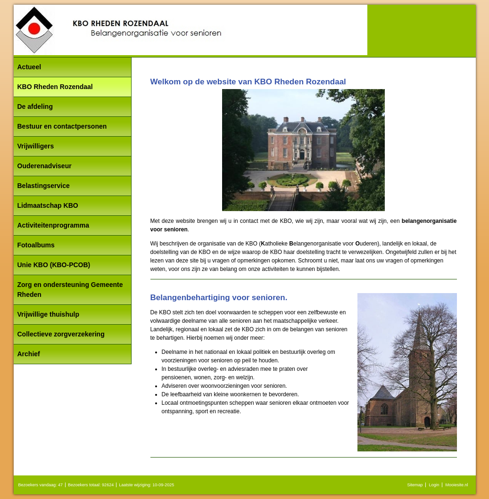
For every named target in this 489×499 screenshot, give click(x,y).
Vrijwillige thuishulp (48, 314)
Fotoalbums (36, 245)
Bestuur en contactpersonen (62, 126)
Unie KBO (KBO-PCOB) (54, 265)
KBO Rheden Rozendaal (55, 86)
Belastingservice (43, 185)
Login (434, 485)
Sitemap (415, 485)
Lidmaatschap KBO (47, 205)
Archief (28, 354)
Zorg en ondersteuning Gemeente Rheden (70, 289)
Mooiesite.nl (456, 485)
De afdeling (35, 106)
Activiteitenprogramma (53, 225)
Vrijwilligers (35, 146)
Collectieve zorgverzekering (61, 334)
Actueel (29, 67)
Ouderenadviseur (44, 166)
